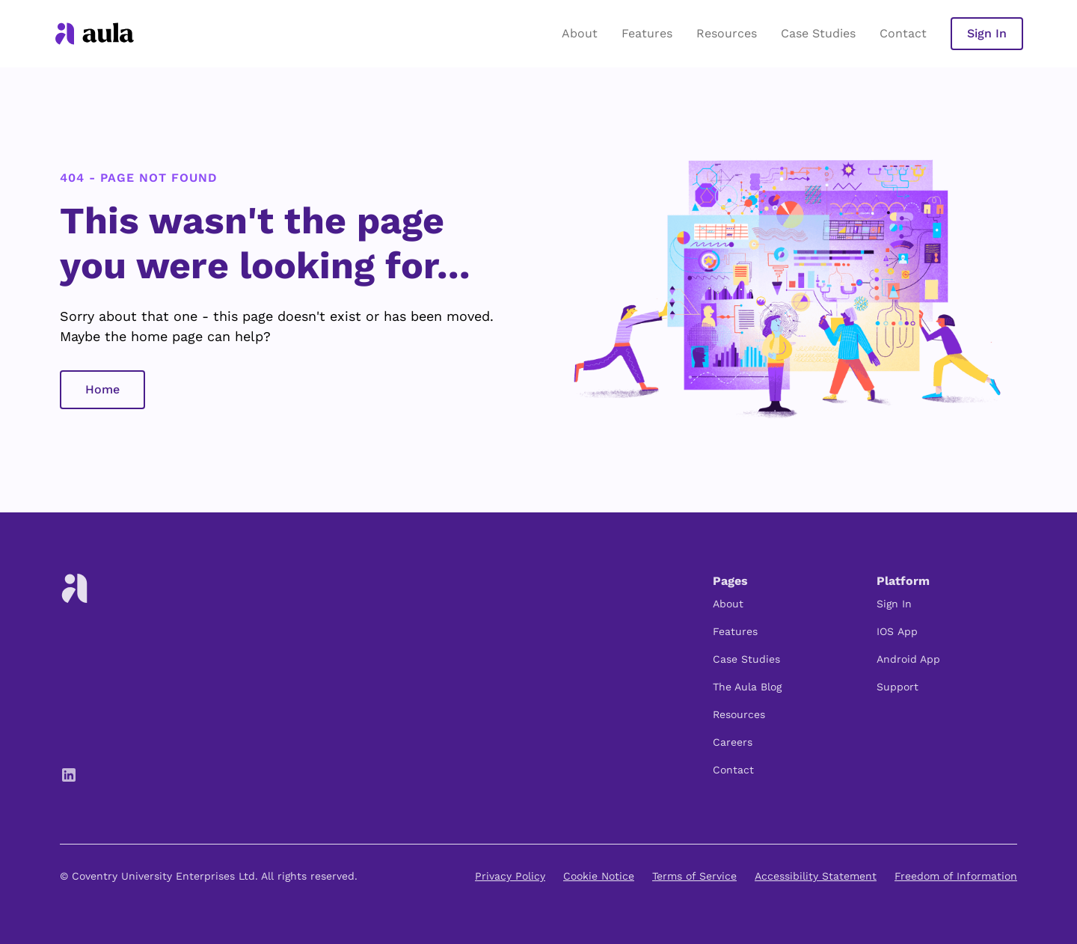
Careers (732, 742)
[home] (94, 34)
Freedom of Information (956, 876)
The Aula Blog (747, 687)
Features (647, 33)
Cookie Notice (598, 876)
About (580, 33)
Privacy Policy (510, 876)
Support (897, 687)
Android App (908, 659)
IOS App (897, 631)
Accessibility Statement (816, 876)
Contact (903, 33)
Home (102, 389)
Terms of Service (694, 876)
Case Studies (818, 33)
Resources (726, 33)
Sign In (987, 33)
